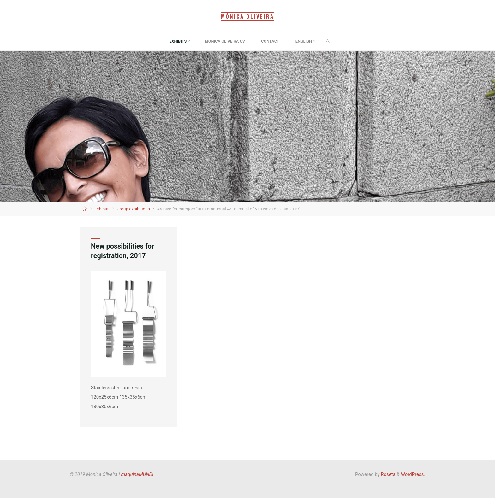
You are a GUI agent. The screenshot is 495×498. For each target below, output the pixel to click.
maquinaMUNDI (137, 474)
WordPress (412, 474)
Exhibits (101, 208)
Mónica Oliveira (247, 16)
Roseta (388, 474)
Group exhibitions (133, 208)
